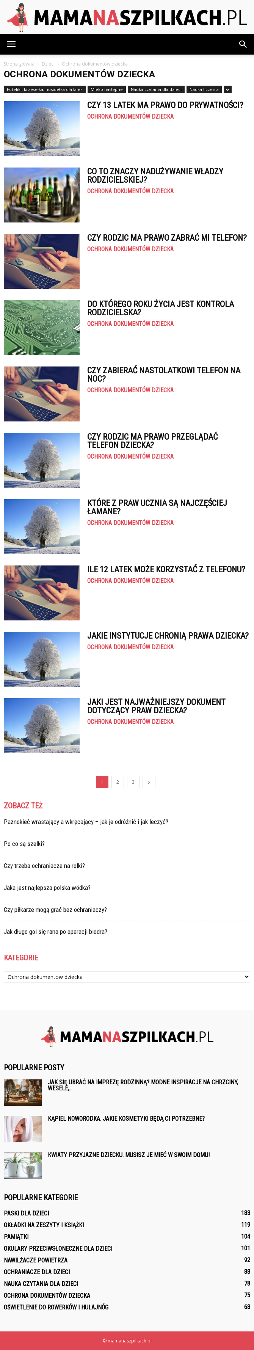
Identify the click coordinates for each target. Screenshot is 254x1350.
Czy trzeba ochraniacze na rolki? (44, 865)
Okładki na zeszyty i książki (44, 1225)
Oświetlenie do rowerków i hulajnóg (56, 1307)
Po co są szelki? (24, 843)
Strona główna (19, 64)
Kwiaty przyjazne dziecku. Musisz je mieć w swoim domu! (129, 1155)
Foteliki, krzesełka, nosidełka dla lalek (45, 89)
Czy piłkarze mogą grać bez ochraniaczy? (55, 909)
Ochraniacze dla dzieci (37, 1272)
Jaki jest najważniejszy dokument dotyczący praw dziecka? (156, 706)
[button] (243, 44)
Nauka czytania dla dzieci (156, 89)
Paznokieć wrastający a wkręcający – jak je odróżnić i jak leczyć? (86, 821)
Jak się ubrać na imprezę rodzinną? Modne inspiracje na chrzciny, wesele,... (143, 1085)
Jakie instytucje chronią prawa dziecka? (168, 636)
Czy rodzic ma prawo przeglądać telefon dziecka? (152, 441)
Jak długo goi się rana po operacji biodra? (55, 931)
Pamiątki (16, 1236)
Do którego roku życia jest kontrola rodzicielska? (160, 308)
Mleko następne (107, 89)
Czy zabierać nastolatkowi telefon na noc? (163, 375)
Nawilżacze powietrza (35, 1260)
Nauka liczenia (204, 89)
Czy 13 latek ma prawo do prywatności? (165, 105)
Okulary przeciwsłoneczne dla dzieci (58, 1248)
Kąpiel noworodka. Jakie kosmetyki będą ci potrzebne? (126, 1118)
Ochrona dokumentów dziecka (130, 117)
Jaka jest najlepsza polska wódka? (47, 887)
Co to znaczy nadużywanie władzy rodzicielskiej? (155, 176)
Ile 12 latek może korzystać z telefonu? (166, 569)
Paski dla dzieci (26, 1213)
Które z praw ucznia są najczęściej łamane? (157, 507)
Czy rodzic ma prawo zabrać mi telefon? (167, 238)
